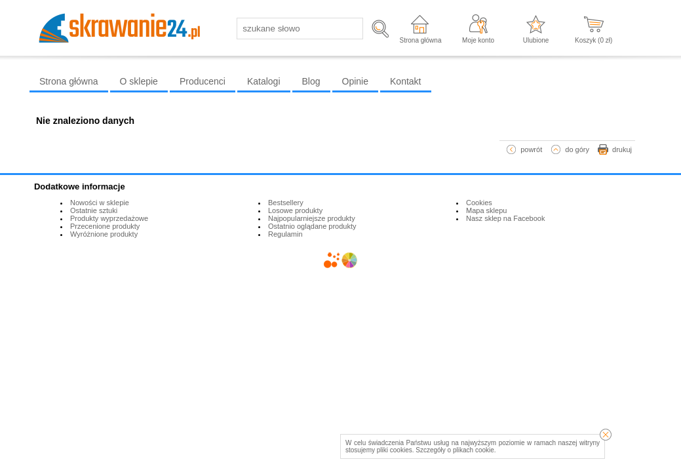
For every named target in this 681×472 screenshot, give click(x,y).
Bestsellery (285, 202)
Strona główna (421, 40)
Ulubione (536, 40)
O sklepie (139, 81)
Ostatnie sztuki (93, 210)
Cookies (479, 202)
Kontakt (405, 81)
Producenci (202, 81)
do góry (577, 149)
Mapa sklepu (486, 210)
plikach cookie (473, 450)
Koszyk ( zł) (593, 40)
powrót (531, 149)
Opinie (355, 81)
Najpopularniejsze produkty (311, 218)
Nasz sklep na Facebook (505, 218)
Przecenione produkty (105, 226)
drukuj (622, 149)
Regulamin (285, 234)
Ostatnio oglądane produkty (312, 226)
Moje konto (478, 40)
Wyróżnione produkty (104, 234)
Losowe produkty (295, 210)
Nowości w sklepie (99, 202)
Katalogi (264, 81)
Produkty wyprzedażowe (109, 218)
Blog (311, 81)
